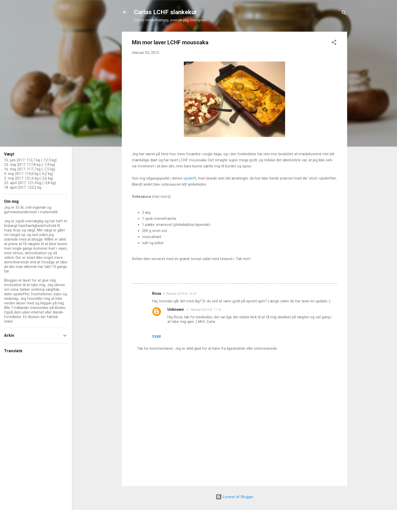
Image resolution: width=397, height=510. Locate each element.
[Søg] (344, 14)
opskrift (189, 178)
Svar (156, 337)
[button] (334, 43)
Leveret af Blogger (234, 497)
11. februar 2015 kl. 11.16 (203, 309)
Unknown (175, 309)
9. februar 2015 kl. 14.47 (180, 294)
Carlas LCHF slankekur (165, 12)
